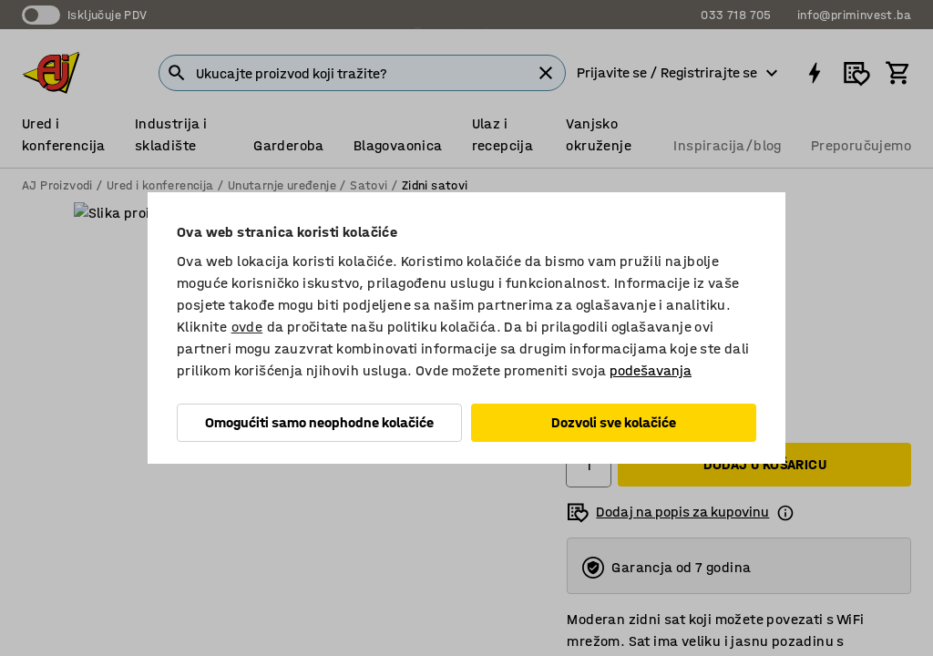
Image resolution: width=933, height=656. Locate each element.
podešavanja (651, 370)
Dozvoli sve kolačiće (613, 422)
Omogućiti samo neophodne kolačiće (319, 422)
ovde (247, 326)
